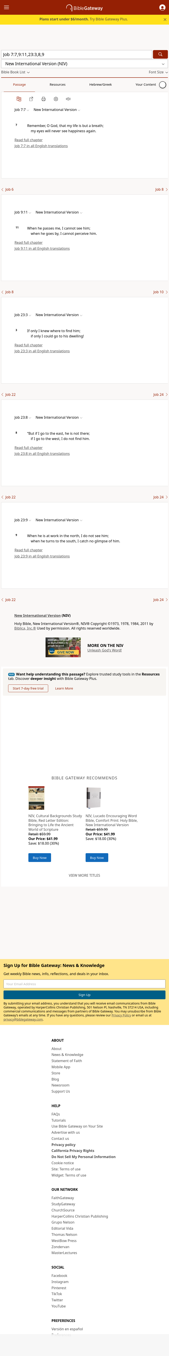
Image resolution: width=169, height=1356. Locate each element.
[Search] (160, 54)
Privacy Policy (121, 1015)
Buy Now (40, 857)
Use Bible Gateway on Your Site (77, 1126)
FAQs (55, 1114)
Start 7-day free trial (28, 688)
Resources (32, 84)
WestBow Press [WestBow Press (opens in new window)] (64, 1240)
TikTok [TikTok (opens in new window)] (56, 1293)
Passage (11, 84)
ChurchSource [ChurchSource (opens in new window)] (63, 1210)
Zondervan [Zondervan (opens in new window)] (60, 1246)
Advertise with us (65, 1132)
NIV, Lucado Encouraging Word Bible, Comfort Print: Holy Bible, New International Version (112, 820)
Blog (55, 1079)
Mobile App (60, 1067)
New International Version (37, 615)
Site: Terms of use (66, 1169)
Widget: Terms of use (68, 1175)
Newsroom (60, 1085)
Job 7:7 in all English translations (41, 145)
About (56, 1048)
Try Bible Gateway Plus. (83, 19)
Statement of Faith (66, 1060)
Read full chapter (29, 140)
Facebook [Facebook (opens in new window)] (59, 1275)
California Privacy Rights (72, 1150)
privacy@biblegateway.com (23, 1019)
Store (55, 1073)
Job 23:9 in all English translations (42, 556)
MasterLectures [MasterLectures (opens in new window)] (64, 1252)
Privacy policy (63, 1144)
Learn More (64, 688)
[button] (162, 7)
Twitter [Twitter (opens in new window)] (57, 1300)
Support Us (60, 1091)
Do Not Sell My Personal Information (83, 1156)
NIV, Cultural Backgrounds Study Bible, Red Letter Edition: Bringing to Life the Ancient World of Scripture (55, 822)
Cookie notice (62, 1162)
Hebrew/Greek (58, 84)
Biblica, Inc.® (25, 628)
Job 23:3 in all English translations (42, 351)
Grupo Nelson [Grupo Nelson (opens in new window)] (62, 1222)
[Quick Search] (76, 54)
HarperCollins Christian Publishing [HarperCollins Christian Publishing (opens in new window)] (79, 1216)
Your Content (87, 84)
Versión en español (67, 1329)
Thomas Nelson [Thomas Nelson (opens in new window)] (64, 1234)
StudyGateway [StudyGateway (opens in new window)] (63, 1204)
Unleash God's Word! (104, 650)
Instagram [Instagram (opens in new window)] (60, 1281)
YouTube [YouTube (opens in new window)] (58, 1306)
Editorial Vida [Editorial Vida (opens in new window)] (62, 1228)
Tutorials (58, 1120)
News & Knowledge (67, 1054)
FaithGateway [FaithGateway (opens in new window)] (62, 1197)
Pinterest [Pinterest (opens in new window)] (58, 1287)
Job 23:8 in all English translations (42, 453)
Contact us (60, 1138)
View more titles (84, 875)
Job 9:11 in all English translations (42, 248)
